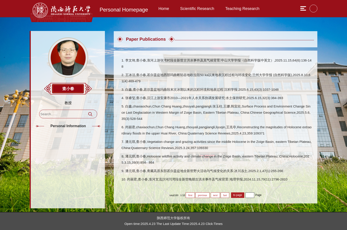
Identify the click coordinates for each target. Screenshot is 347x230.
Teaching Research (242, 8)
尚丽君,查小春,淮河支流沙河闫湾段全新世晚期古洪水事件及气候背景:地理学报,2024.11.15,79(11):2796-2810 (207, 179)
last (225, 195)
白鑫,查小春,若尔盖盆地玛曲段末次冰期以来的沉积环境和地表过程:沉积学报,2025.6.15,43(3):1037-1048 (202, 89)
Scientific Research (197, 8)
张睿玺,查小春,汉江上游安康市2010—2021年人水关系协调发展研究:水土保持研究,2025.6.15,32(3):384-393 (204, 98)
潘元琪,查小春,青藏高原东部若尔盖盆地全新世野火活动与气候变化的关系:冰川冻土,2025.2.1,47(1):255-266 (204, 171)
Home (163, 8)
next (215, 195)
